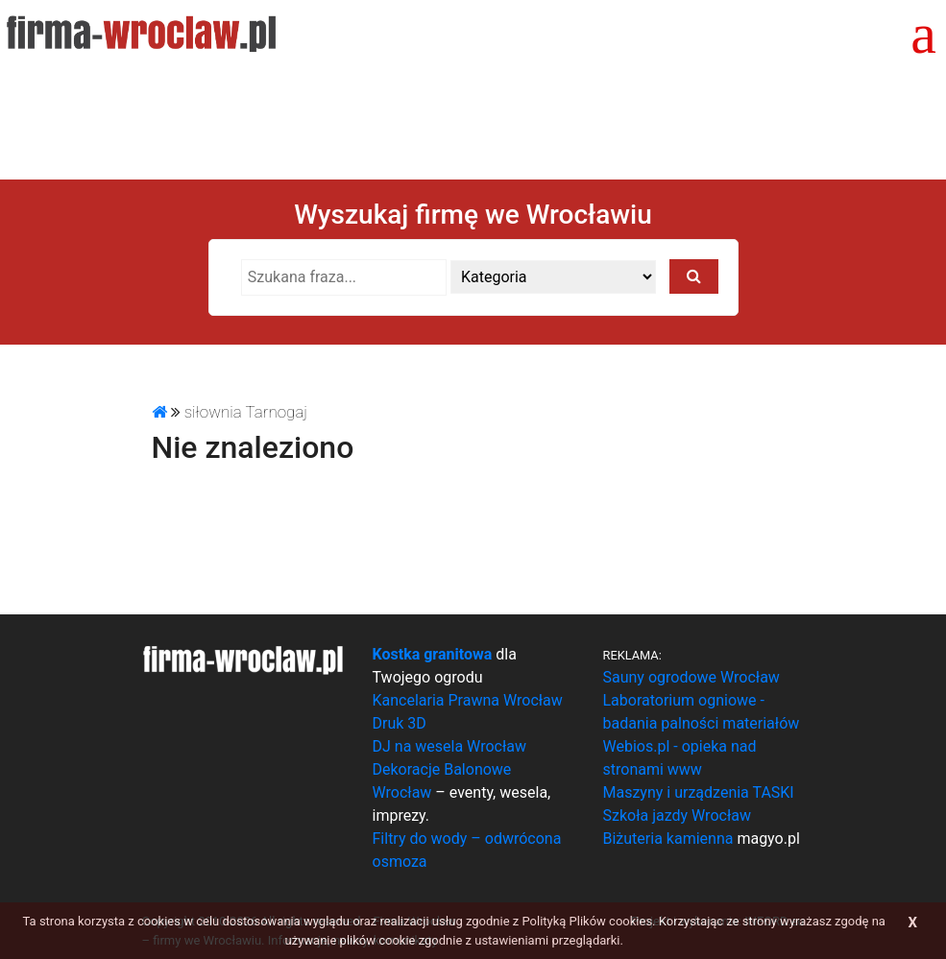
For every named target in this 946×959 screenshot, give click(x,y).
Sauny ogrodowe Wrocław (691, 677)
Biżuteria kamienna (668, 838)
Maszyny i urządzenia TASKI (698, 792)
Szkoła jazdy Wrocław (677, 815)
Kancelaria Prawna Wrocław (468, 700)
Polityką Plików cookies (587, 921)
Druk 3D (399, 723)
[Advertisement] (473, 120)
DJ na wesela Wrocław (449, 746)
